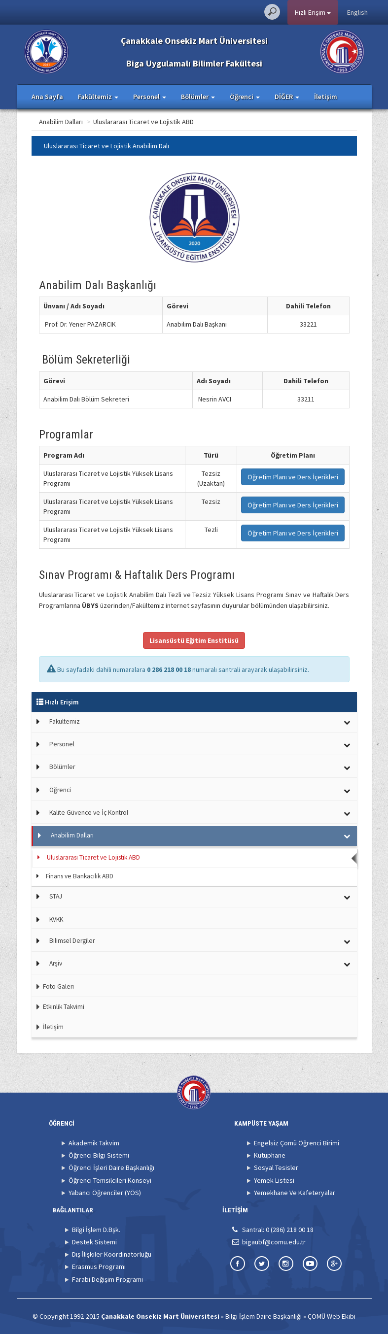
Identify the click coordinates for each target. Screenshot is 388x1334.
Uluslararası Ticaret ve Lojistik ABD (183, 121)
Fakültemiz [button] (98, 96)
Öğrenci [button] (245, 96)
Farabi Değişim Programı (107, 1279)
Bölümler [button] (198, 96)
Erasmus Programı (99, 1266)
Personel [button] (149, 96)
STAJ (55, 896)
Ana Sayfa (47, 96)
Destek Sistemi (94, 1241)
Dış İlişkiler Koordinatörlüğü (111, 1254)
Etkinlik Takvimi (58, 1006)
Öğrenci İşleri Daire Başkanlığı (111, 1167)
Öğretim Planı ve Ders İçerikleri (292, 476)
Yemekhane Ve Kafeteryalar (294, 1192)
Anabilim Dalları (100, 121)
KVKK (56, 919)
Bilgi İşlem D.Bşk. (96, 1229)
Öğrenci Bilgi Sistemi (99, 1155)
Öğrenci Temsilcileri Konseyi (110, 1180)
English (357, 12)
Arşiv (55, 963)
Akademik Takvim (94, 1142)
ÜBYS (90, 605)
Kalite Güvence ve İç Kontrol (88, 812)
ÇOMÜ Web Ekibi (331, 1316)
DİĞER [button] (287, 96)
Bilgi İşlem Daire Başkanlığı (263, 1316)
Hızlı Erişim (313, 12)
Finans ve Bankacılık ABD (79, 876)
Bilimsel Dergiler (72, 940)
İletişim (325, 96)
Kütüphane (269, 1155)
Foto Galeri (53, 986)
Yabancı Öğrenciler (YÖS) (105, 1192)
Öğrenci (60, 790)
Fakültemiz (64, 721)
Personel (61, 744)
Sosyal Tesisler (276, 1167)
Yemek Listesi (274, 1180)
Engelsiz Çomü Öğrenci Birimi (296, 1142)
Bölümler (62, 767)
